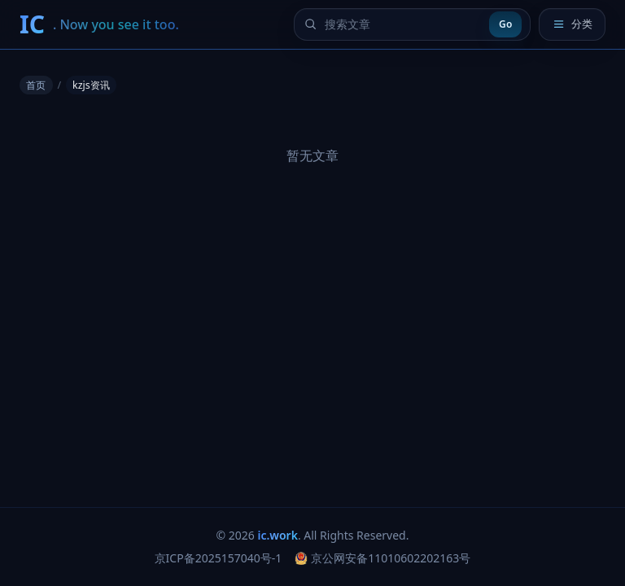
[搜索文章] (403, 24)
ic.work (278, 535)
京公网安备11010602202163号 (382, 558)
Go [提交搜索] (505, 24)
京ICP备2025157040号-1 (218, 558)
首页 (36, 85)
